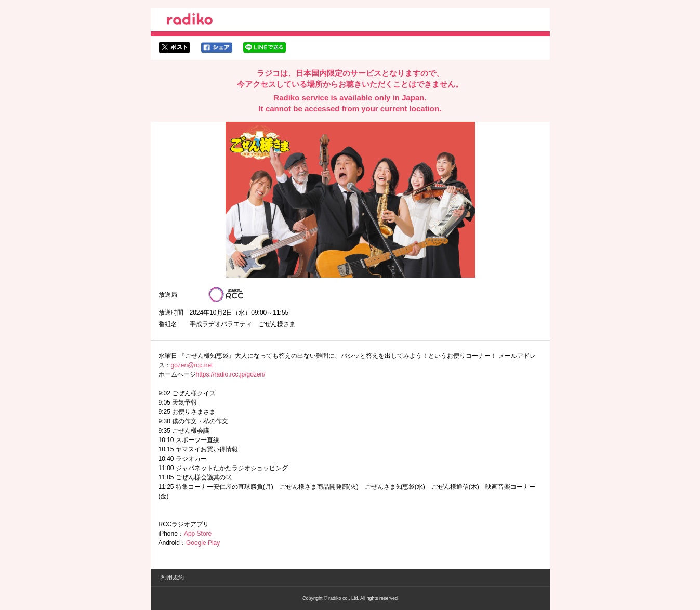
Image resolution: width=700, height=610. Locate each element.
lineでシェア (264, 47)
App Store (198, 533)
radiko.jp (190, 21)
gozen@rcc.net (192, 365)
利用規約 (172, 577)
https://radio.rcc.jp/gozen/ (231, 374)
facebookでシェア (216, 47)
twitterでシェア (174, 47)
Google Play (203, 543)
